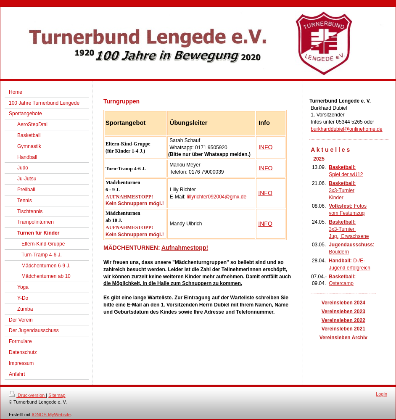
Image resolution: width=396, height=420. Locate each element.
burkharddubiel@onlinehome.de (346, 129)
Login (381, 393)
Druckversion (27, 395)
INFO (265, 147)
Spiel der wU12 (346, 174)
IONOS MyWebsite (51, 414)
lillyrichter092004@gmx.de (216, 197)
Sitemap (56, 395)
